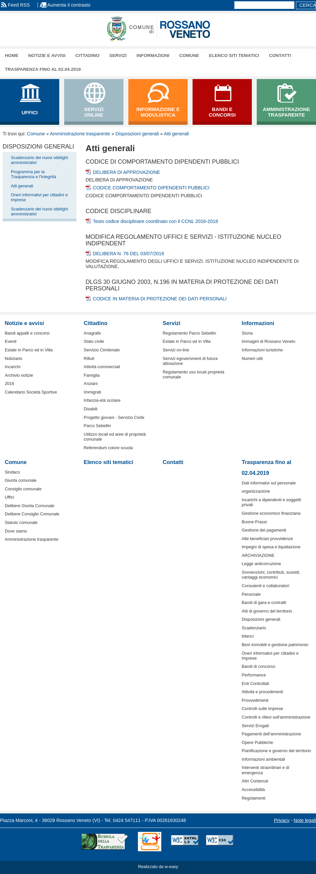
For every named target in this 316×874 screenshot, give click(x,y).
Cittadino (87, 55)
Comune (189, 55)
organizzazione (256, 491)
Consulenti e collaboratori (265, 585)
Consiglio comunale (23, 488)
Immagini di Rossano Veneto (268, 341)
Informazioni (153, 55)
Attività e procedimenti (262, 691)
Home (11, 55)
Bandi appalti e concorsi (27, 333)
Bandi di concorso (258, 666)
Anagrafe (92, 333)
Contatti (280, 55)
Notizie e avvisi (47, 55)
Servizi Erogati (255, 725)
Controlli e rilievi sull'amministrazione (276, 717)
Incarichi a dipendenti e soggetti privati (271, 502)
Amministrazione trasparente (80, 133)
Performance (254, 674)
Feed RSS (19, 5)
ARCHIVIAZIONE (258, 555)
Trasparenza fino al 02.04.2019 (43, 69)
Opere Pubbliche (257, 742)
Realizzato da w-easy (158, 866)
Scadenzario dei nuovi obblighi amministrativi (39, 160)
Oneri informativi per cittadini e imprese (39, 197)
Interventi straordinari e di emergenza (265, 770)
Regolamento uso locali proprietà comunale (193, 374)
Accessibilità (253, 789)
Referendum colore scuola (108, 447)
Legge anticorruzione (261, 563)
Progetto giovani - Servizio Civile (114, 417)
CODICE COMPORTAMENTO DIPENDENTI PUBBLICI (151, 187)
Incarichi (12, 366)
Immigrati (92, 392)
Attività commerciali (102, 366)
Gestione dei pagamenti (264, 530)
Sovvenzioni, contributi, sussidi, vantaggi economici (271, 575)
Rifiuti (89, 358)
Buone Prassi (254, 521)
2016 (9, 383)
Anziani (90, 383)
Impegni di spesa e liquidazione (271, 546)
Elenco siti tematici (234, 55)
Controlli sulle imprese (262, 708)
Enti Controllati (255, 683)
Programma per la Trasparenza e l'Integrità (33, 174)
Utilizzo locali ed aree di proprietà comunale (115, 437)
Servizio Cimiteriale (102, 349)
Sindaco (12, 472)
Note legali (305, 820)
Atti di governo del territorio (267, 611)
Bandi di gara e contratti (264, 602)
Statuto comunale (21, 522)
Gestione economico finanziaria (271, 513)
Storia (247, 333)
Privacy (281, 820)
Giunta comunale (21, 480)
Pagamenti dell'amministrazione (271, 733)
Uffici (9, 497)
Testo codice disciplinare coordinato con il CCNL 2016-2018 (155, 221)
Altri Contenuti (255, 780)
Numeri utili (252, 358)
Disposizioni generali (137, 133)
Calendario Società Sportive (31, 392)
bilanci (247, 636)
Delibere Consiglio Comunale (32, 513)
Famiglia (91, 375)
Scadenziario (254, 627)
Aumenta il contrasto (68, 5)
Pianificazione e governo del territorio (276, 750)
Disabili (90, 408)
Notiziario (13, 358)
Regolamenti (253, 798)
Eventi (10, 341)
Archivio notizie (19, 375)
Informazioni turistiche (262, 349)
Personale (251, 594)
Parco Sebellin (97, 425)
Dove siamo (16, 531)
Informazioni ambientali (263, 759)
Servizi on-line (176, 349)
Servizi (118, 55)
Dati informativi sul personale (269, 482)
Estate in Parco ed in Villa (29, 349)
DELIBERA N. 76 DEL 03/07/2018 (128, 253)
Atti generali (176, 133)
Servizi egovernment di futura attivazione (190, 361)
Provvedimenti (255, 700)
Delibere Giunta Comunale (29, 505)
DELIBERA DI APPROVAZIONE (126, 172)
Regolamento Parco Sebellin (189, 333)
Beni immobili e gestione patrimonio (275, 644)
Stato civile (94, 341)
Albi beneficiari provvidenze (267, 538)
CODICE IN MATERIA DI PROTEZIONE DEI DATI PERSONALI (159, 298)
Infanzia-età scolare (102, 400)
